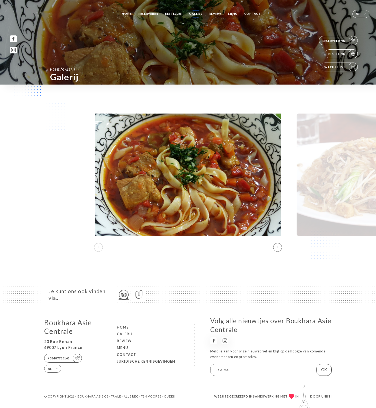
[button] (277, 247)
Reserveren (148, 13)
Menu (233, 13)
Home (127, 13)
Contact (252, 13)
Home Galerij (62, 69)
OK (324, 369)
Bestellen (174, 13)
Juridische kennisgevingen (146, 361)
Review (215, 13)
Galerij (195, 13)
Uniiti (326, 396)
